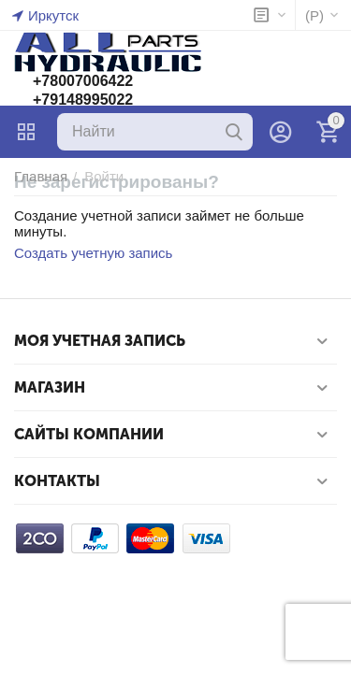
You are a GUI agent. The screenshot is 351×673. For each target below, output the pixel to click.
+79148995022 (83, 99)
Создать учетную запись (93, 253)
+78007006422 (83, 81)
